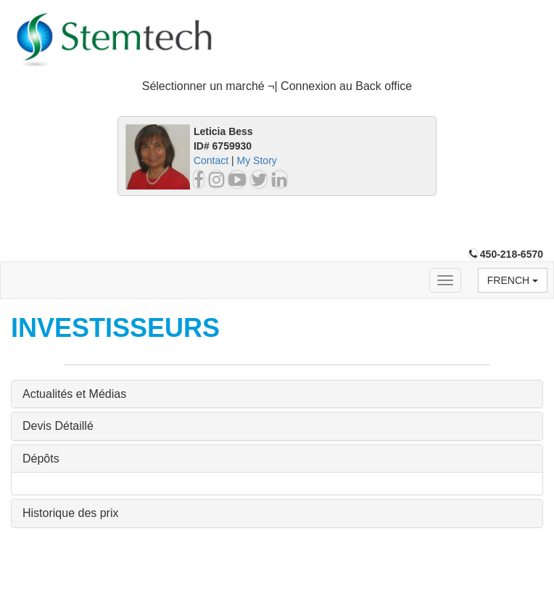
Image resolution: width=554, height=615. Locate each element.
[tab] (277, 87)
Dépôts (40, 458)
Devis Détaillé (58, 426)
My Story (257, 160)
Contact (211, 160)
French (512, 280)
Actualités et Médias (74, 394)
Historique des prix (70, 513)
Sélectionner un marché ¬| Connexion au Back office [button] (277, 86)
